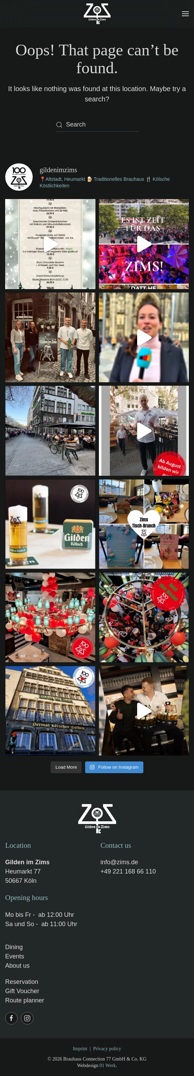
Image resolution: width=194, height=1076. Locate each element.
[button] (185, 14)
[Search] (97, 125)
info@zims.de (119, 862)
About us (17, 965)
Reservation (21, 981)
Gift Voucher (22, 991)
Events (14, 956)
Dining (14, 947)
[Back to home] (97, 14)
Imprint (80, 1048)
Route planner (24, 1000)
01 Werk (108, 1065)
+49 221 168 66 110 (128, 871)
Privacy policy (107, 1048)
